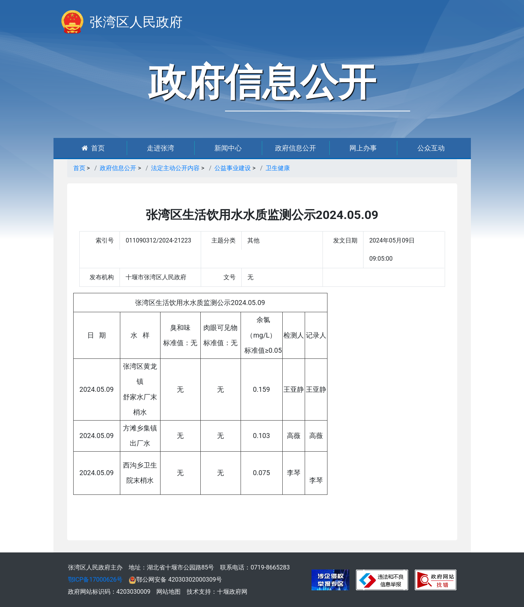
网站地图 (168, 591)
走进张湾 (160, 148)
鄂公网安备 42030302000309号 (175, 579)
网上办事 (363, 148)
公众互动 (431, 148)
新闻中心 (228, 148)
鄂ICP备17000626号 (95, 579)
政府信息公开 (295, 148)
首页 (93, 148)
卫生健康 (278, 168)
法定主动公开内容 (175, 168)
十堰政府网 (232, 591)
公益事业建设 (232, 168)
